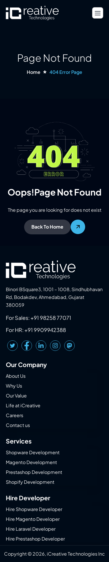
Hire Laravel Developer (31, 529)
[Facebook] (27, 345)
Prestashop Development (34, 472)
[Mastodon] (69, 345)
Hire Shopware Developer (34, 509)
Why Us (14, 386)
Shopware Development (33, 452)
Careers (14, 415)
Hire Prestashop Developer (35, 539)
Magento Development (31, 462)
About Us (16, 376)
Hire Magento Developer (33, 519)
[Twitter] (12, 345)
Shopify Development (30, 482)
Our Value (16, 396)
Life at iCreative (23, 405)
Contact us (18, 425)
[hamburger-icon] (97, 13)
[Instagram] (55, 345)
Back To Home (47, 227)
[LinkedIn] (41, 345)
